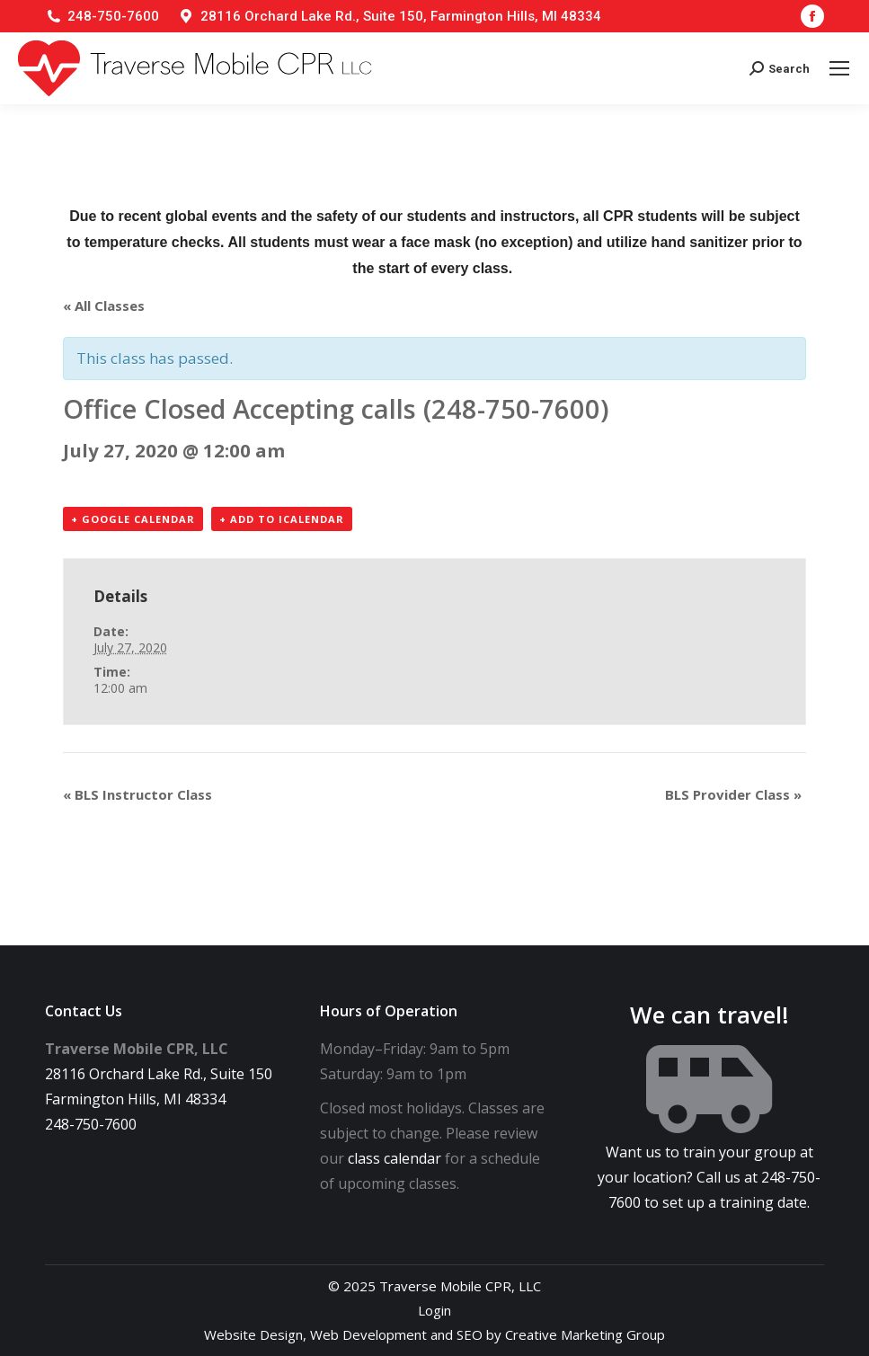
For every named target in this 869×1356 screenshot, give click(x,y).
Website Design (253, 1334)
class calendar (394, 1158)
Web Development (368, 1334)
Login (434, 1310)
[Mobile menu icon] (839, 68)
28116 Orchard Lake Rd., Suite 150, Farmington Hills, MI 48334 (400, 16)
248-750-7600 (113, 16)
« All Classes (104, 306)
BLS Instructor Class (137, 794)
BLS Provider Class (733, 794)
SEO (470, 1334)
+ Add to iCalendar (281, 519)
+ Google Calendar (133, 519)
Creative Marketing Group (585, 1334)
